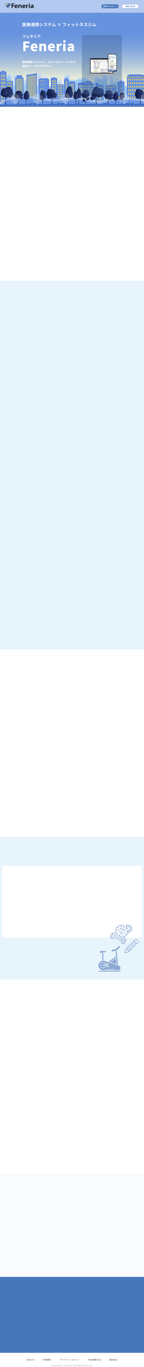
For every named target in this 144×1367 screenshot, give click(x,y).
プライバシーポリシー (69, 1357)
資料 (95, 6)
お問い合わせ (125, 6)
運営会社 (113, 1357)
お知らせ (30, 1357)
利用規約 (47, 1357)
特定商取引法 (94, 1357)
